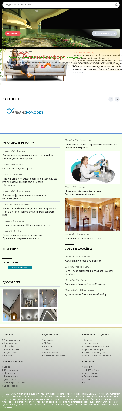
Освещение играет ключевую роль (83, 237)
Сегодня (88, 367)
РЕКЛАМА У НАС (91, 370)
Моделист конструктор (94, 352)
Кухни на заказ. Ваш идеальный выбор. (86, 294)
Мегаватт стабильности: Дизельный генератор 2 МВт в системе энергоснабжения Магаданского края (29, 211)
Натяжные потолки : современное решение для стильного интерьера (91, 145)
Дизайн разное (11, 386)
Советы (47, 349)
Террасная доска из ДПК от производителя (26, 225)
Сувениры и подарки (93, 349)
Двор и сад (9, 373)
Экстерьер (49, 340)
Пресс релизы (90, 373)
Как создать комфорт (12, 41)
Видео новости (11, 376)
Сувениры (9, 355)
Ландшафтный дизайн (14, 382)
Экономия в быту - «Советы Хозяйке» (85, 284)
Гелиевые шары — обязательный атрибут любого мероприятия (45, 57)
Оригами (88, 340)
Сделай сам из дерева (54, 355)
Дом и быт (9, 346)
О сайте (87, 379)
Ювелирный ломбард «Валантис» (83, 260)
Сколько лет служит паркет (17, 168)
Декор (7, 367)
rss (85, 382)
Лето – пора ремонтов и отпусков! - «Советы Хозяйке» (89, 272)
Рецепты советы (11, 352)
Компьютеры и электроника (96, 346)
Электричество (91, 343)
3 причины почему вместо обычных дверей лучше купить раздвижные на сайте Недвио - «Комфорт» (29, 182)
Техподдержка (91, 376)
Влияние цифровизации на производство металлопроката (24, 197)
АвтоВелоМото (51, 352)
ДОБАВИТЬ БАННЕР (20, 267)
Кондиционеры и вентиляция (97, 355)
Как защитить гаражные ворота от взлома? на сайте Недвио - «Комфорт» (27, 157)
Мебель (47, 343)
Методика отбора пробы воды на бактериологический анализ (83, 192)
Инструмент (49, 346)
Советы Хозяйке (11, 349)
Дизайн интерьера (12, 379)
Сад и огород (10, 343)
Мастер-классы (11, 370)
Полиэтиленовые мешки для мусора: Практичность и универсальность (22, 236)
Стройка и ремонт (12, 340)
